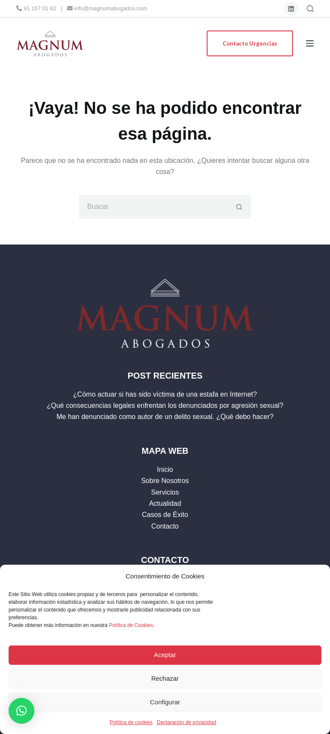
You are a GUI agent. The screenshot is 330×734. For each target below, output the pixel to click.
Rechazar (165, 678)
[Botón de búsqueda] (239, 207)
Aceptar (165, 654)
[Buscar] (310, 8)
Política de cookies (131, 722)
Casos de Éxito (165, 514)
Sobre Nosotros (165, 480)
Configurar (165, 702)
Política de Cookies (131, 625)
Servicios (165, 492)
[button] (21, 711)
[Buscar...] (153, 207)
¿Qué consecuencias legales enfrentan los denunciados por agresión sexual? (165, 405)
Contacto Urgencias (250, 43)
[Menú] (310, 43)
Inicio (165, 469)
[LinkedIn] (291, 9)
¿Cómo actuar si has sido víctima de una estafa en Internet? (165, 394)
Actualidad (165, 503)
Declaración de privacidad (186, 722)
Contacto (165, 526)
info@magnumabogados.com (107, 8)
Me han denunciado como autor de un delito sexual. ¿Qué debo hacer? (164, 416)
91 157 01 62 (36, 8)
